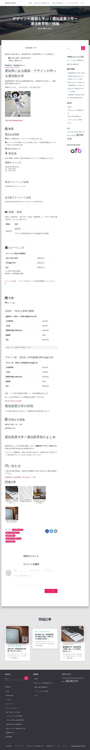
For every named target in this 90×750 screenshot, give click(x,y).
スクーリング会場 (11, 281)
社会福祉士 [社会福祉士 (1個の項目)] (73, 135)
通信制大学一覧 (10, 732)
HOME (30, 3)
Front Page (9, 695)
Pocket (35, 47)
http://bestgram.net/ (16, 120)
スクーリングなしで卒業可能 (14, 716)
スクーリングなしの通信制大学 (75, 60)
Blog (7, 691)
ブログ (82, 3)
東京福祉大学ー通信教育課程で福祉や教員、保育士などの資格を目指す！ (44, 636)
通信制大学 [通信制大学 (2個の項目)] (72, 681)
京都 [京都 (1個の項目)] (69, 131)
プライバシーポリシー (12, 708)
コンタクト (9, 699)
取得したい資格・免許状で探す (12, 532)
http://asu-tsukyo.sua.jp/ (12, 67)
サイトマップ (9, 704)
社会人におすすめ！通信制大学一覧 (13, 538)
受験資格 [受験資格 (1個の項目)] (80, 131)
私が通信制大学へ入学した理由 (76, 73)
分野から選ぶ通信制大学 (57, 3)
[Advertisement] (73, 696)
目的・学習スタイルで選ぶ (13, 712)
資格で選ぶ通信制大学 (73, 64)
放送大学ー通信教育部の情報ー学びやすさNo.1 (16, 650)
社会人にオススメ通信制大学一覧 (42, 3)
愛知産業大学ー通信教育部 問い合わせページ (22, 477)
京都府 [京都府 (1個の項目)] (71, 131)
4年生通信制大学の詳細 (17, 529)
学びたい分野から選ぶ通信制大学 (16, 720)
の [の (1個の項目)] (67, 131)
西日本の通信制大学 (10, 541)
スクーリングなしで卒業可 (72, 3)
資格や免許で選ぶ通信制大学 (14, 724)
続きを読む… (15, 657)
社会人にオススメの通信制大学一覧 (15, 728)
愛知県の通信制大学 (10, 535)
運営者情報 (9, 736)
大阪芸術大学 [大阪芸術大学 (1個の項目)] (80, 678)
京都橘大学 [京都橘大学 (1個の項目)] (76, 131)
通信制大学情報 (81, 746)
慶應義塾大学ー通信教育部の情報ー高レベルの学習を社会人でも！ (72, 649)
